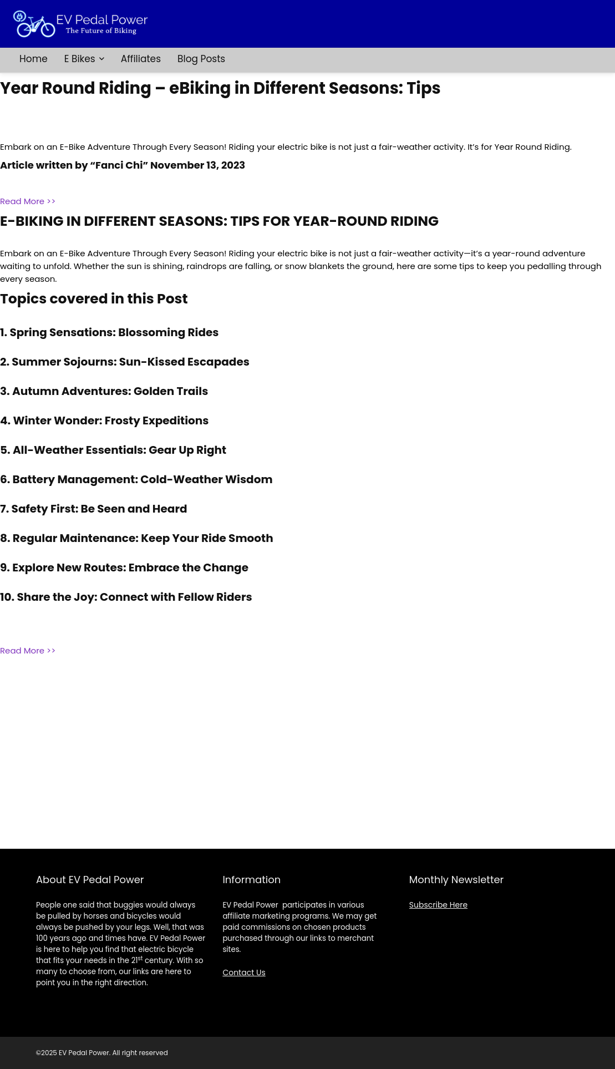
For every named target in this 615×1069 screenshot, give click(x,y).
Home (33, 58)
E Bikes (79, 58)
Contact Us (243, 972)
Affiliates (141, 58)
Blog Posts (201, 58)
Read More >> (27, 201)
